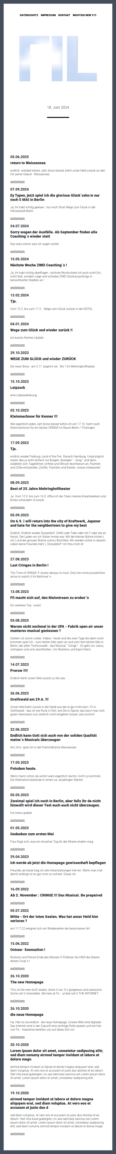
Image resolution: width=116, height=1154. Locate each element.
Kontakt (64, 15)
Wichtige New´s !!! (84, 15)
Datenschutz (29, 15)
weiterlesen (17, 181)
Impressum (48, 15)
